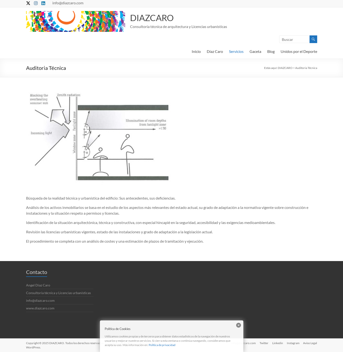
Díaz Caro (215, 51)
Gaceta (255, 51)
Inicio (196, 51)
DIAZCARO (152, 17)
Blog (271, 51)
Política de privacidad (162, 345)
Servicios (236, 51)
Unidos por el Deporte (299, 51)
